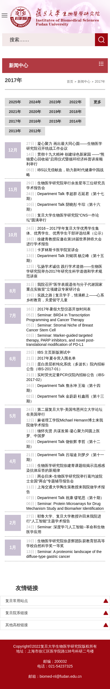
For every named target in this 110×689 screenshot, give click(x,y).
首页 (70, 81)
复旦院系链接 (16, 613)
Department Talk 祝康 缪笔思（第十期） (70, 498)
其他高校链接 (16, 625)
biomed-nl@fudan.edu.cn (61, 676)
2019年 (55, 111)
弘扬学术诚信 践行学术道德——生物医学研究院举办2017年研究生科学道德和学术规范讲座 (64, 271)
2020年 (35, 111)
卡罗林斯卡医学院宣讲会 (58, 250)
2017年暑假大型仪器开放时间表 (64, 309)
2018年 (75, 111)
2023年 (55, 102)
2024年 (35, 102)
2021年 (15, 111)
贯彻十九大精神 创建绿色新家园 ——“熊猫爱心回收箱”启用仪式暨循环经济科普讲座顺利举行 (65, 159)
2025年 (15, 102)
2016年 (35, 121)
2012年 (35, 131)
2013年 (15, 131)
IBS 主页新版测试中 (54, 352)
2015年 (55, 121)
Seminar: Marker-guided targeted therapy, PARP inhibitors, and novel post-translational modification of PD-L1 (60, 340)
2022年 (75, 102)
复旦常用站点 (16, 601)
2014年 (75, 121)
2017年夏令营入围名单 (56, 358)
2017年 (100, 81)
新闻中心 (84, 81)
